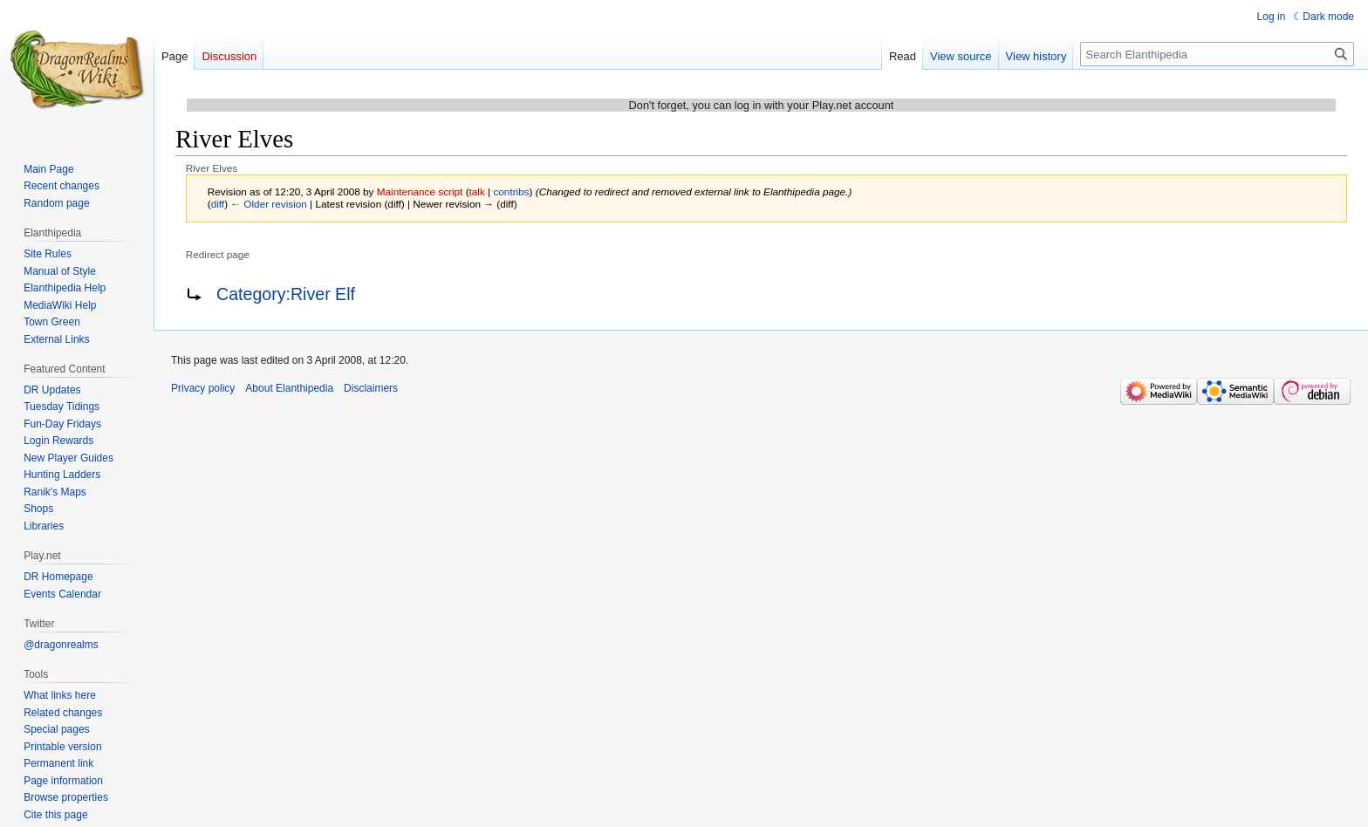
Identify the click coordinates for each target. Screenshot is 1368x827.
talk (477, 191)
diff (217, 203)
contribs (511, 191)
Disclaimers (371, 388)
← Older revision (268, 203)
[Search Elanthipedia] (1217, 54)
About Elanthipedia (289, 388)
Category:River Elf (285, 294)
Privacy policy (203, 388)
